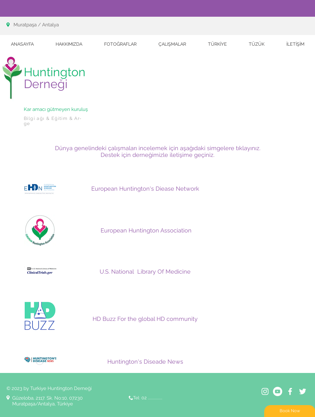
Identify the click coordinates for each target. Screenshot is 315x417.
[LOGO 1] (40, 361)
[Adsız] (40, 316)
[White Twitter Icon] (302, 391)
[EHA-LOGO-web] (40, 230)
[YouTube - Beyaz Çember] (277, 391)
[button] (172, 44)
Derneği (46, 84)
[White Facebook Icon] (290, 391)
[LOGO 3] (40, 271)
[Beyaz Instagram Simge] (265, 391)
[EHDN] (40, 188)
